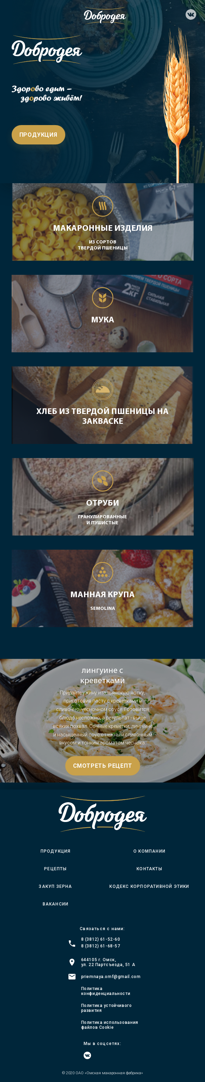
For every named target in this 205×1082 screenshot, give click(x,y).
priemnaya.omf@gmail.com (111, 976)
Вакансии (56, 904)
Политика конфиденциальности (106, 991)
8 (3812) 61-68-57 (100, 946)
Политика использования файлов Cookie (109, 1025)
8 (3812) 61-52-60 (100, 939)
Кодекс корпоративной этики (149, 886)
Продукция (38, 134)
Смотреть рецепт (102, 765)
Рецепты (55, 868)
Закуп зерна (55, 886)
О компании (149, 851)
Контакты (149, 868)
